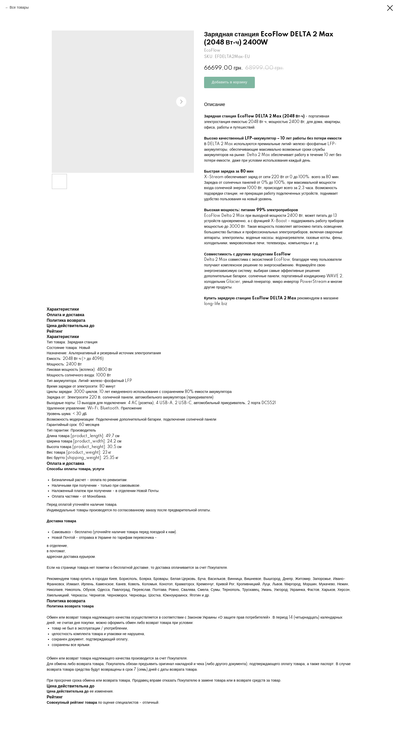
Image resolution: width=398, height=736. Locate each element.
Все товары (19, 8)
